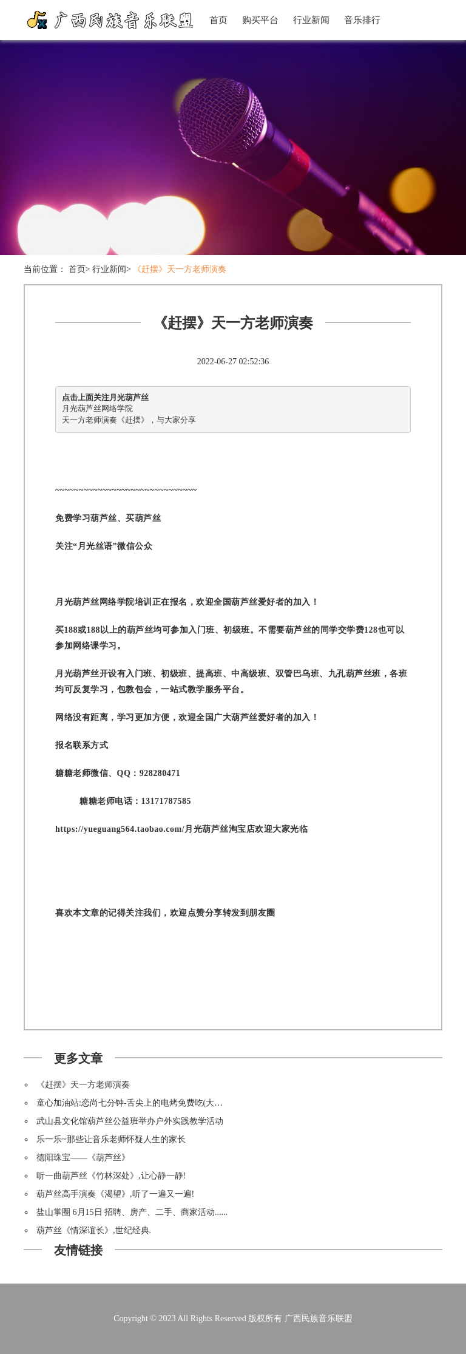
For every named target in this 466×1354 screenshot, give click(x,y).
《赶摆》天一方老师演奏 (179, 269)
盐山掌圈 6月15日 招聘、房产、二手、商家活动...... (132, 1212)
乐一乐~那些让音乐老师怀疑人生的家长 (111, 1139)
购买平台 (260, 20)
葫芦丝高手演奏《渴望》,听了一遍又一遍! (115, 1194)
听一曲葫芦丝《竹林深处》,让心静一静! (111, 1175)
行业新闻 (311, 20)
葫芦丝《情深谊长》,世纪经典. (93, 1230)
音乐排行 (362, 20)
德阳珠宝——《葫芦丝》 (83, 1157)
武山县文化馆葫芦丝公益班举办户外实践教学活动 (129, 1121)
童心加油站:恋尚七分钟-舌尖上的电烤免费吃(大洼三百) (139, 1102)
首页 (218, 20)
